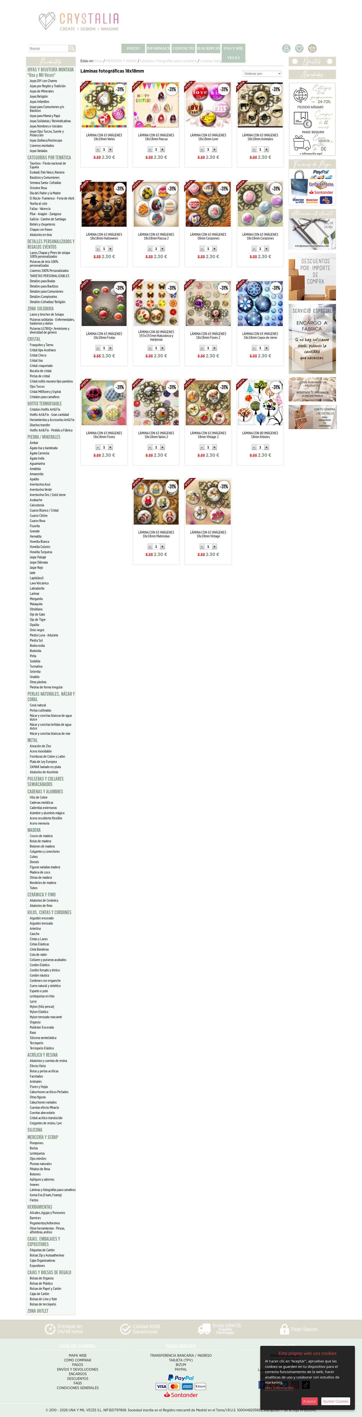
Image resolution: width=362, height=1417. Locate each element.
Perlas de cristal (40, 376)
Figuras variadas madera (45, 867)
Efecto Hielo (38, 1065)
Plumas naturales (41, 1163)
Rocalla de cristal (41, 370)
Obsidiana (36, 609)
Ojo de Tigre (38, 619)
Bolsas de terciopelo (43, 1304)
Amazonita (36, 473)
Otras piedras (38, 681)
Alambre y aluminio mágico (47, 812)
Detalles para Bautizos (44, 286)
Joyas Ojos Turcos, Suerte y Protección (47, 133)
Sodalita (35, 661)
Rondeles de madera (43, 882)
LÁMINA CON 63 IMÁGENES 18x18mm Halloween (104, 236)
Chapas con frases (41, 229)
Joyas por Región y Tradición (48, 85)
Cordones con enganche (45, 980)
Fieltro (34, 1200)
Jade (32, 572)
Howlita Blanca (39, 541)
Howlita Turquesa (41, 551)
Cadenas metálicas (41, 802)
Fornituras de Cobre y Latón (47, 756)
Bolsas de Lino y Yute (43, 1298)
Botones (35, 1174)
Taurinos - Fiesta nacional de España (48, 165)
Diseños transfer (40, 424)
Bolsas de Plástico (41, 1283)
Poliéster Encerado (42, 1027)
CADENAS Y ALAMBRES (45, 791)
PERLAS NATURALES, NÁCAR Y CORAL (51, 696)
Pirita (33, 655)
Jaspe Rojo (36, 567)
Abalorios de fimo (41, 905)
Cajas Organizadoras (42, 1260)
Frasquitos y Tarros (41, 344)
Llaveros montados (42, 145)
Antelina (35, 928)
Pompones (36, 1142)
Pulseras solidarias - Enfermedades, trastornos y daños (52, 321)
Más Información (279, 1387)
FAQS (78, 1383)
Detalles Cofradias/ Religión (47, 301)
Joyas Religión (39, 96)
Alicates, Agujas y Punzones (47, 1212)
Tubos (33, 887)
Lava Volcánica (39, 583)
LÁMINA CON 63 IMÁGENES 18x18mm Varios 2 (156, 434)
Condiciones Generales (78, 1388)
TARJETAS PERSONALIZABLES (49, 275)
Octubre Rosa (38, 187)
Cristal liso (36, 360)
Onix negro (37, 629)
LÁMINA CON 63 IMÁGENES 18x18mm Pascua (156, 137)
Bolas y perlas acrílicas (44, 1071)
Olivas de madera (41, 877)
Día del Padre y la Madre (45, 193)
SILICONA (34, 1130)
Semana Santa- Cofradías (45, 182)
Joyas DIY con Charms (43, 80)
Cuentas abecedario (42, 1112)
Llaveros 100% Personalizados (49, 270)
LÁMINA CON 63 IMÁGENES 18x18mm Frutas (104, 335)
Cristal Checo (38, 355)
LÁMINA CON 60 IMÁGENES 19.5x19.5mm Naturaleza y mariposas (156, 335)
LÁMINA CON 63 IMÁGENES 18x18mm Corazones (260, 236)
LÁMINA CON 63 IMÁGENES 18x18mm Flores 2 (208, 335)
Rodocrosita (37, 645)
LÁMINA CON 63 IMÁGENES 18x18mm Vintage (208, 534)
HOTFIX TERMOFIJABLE (44, 403)
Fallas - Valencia (40, 208)
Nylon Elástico (39, 1011)
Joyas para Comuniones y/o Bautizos (47, 108)
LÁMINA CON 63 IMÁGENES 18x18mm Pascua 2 (156, 236)
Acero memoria (39, 823)
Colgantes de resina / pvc (46, 1123)
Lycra (33, 1001)
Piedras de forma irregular (46, 687)
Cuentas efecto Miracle (44, 1107)
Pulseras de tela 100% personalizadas (44, 263)
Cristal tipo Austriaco (43, 350)
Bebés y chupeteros (42, 224)
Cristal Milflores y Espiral (45, 391)
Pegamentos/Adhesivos (45, 1223)
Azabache (36, 499)
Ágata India (37, 458)
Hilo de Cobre (39, 797)
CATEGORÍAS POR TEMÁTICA (49, 157)
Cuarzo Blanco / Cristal (44, 510)
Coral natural (38, 705)
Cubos (34, 856)
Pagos (77, 1365)
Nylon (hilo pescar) (42, 1006)
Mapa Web (77, 1355)
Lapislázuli (37, 577)
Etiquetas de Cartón (42, 1249)
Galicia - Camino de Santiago (48, 219)
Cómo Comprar (77, 1360)
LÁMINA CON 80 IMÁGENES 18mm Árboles (260, 434)
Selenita (35, 671)
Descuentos (77, 1379)
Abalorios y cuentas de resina (48, 1060)
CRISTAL (33, 339)
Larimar (34, 593)
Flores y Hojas (39, 1086)
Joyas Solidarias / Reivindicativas (50, 120)
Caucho (34, 933)
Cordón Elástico (40, 964)
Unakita (34, 676)
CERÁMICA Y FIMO (41, 894)
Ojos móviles (38, 1158)
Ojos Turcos (37, 386)
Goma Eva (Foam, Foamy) (46, 1194)
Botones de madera (42, 846)
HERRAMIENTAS (39, 1207)
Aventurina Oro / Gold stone (48, 494)
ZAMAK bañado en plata (45, 766)
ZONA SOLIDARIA (40, 308)
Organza (35, 1022)
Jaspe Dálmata (39, 562)
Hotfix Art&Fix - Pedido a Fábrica (51, 430)
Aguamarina (37, 463)
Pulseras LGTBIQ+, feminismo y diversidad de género (49, 330)
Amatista (35, 468)
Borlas (34, 1148)
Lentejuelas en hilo (42, 996)
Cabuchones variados (43, 1102)
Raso (33, 1032)
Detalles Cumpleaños (43, 296)
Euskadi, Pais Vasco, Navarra (47, 172)
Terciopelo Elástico (42, 1048)
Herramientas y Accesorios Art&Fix (52, 419)
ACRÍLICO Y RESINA (42, 1055)
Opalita (34, 624)
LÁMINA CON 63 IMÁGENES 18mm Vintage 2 (208, 434)
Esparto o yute (39, 990)
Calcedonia (37, 505)
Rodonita (35, 650)
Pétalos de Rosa (40, 1168)
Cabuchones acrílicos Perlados (49, 1091)
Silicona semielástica (43, 1037)
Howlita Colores (40, 546)
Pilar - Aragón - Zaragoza (45, 213)
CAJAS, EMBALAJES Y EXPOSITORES (43, 1241)
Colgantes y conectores (45, 851)
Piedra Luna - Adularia (44, 635)
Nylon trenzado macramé (46, 1016)
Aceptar (309, 1401)
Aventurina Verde (41, 489)
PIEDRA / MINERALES (43, 437)
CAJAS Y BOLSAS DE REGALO (49, 1272)
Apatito (34, 479)
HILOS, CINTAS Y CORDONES (49, 912)
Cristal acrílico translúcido (46, 1117)
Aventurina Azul (40, 484)
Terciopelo (36, 1042)
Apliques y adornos (42, 1179)
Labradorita (37, 588)
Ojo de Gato (37, 614)
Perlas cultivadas (40, 710)
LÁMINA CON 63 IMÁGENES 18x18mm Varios (104, 137)
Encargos (78, 1374)
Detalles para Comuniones (46, 291)
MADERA (34, 830)
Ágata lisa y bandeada (43, 447)
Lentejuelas (37, 1153)
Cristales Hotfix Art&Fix (45, 409)
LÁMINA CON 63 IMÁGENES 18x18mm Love (208, 137)
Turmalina (36, 666)
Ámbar (34, 442)
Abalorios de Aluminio (44, 771)
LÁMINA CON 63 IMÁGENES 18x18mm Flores (104, 434)
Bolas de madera (40, 841)
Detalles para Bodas (42, 280)
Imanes (34, 1184)
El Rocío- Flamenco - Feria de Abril (52, 198)
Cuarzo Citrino (39, 515)
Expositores (37, 1265)
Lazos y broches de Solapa (47, 314)
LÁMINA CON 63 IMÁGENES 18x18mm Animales (260, 137)
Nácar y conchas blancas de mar (50, 733)
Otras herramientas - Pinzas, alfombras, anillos (47, 1230)
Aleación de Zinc (40, 745)
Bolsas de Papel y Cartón (45, 1288)
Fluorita (35, 525)
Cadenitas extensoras (43, 807)
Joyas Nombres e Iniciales (46, 126)
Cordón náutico (39, 975)
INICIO (133, 48)
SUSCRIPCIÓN (208, 48)
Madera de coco (40, 872)
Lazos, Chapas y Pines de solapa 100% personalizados (50, 254)
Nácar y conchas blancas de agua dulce (51, 717)
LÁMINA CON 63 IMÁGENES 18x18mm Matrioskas (156, 534)
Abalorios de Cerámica (44, 900)
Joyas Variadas (38, 150)
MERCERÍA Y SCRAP (42, 1137)
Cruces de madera (41, 835)
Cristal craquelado (41, 365)
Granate (35, 531)
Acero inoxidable (41, 751)
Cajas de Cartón (39, 1293)
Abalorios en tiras (41, 234)
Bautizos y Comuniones (44, 177)
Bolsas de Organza (41, 1278)
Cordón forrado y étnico (45, 970)
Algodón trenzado (41, 923)
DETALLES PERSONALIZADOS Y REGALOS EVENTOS (51, 244)
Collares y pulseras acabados (48, 959)
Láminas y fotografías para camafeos (52, 1189)
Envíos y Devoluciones (77, 1369)
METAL (32, 740)
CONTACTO (183, 48)
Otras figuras (38, 1097)
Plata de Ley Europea (43, 761)
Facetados (36, 1076)
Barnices (35, 1217)
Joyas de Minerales (42, 91)
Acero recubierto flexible (46, 818)
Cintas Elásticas (39, 944)
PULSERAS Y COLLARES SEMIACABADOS (45, 781)
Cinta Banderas (39, 949)
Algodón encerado (42, 918)
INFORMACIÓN (158, 48)
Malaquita (36, 603)
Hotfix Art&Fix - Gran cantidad (49, 414)
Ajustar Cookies (336, 1401)
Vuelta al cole (38, 203)
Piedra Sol (36, 640)
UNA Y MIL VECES (233, 53)
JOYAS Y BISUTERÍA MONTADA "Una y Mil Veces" (50, 72)
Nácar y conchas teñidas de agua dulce (50, 726)
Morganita (36, 598)
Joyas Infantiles (39, 101)
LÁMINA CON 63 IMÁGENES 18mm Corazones (208, 236)
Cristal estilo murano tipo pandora (51, 381)
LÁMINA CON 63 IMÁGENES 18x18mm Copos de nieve (260, 335)
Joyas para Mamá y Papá (45, 115)
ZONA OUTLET (37, 1311)
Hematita (35, 536)
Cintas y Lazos (39, 938)
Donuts (34, 861)
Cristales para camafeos (44, 396)
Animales (36, 1081)
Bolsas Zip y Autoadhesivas (47, 1255)
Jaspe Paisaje (38, 557)
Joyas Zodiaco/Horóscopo (46, 140)
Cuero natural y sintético (45, 985)
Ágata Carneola (39, 453)
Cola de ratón (38, 954)
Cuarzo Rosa (37, 520)
